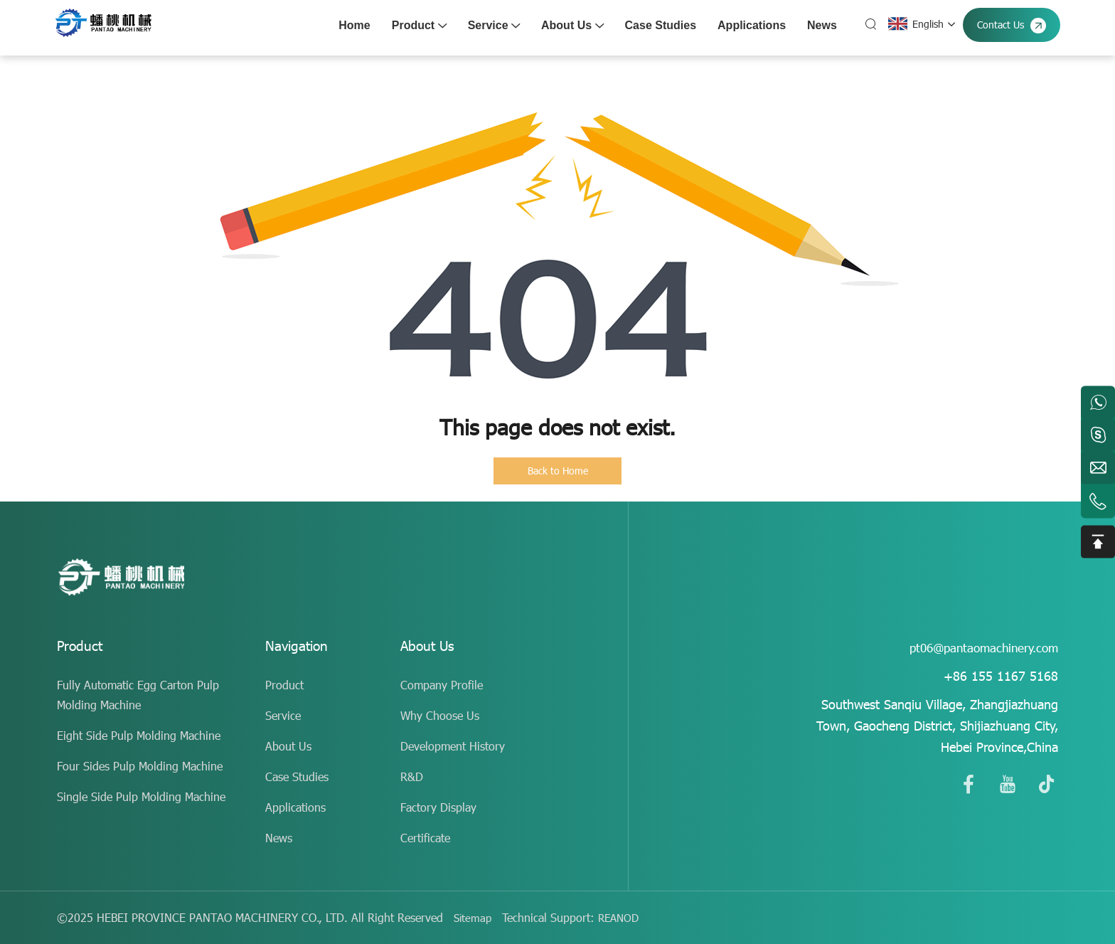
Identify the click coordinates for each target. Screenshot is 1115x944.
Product (416, 25)
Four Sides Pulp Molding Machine (140, 765)
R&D (411, 776)
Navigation (299, 647)
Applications (749, 25)
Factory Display (438, 807)
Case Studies (657, 25)
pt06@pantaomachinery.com (979, 647)
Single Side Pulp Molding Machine (141, 796)
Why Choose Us (439, 715)
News (819, 25)
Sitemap (474, 917)
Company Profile (441, 684)
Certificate (425, 837)
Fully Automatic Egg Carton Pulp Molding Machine (138, 694)
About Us (569, 25)
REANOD (622, 917)
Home (351, 25)
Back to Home (558, 470)
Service (491, 25)
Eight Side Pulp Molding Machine (138, 735)
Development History (452, 745)
